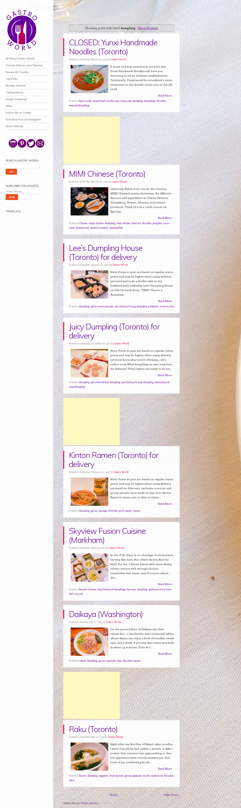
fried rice (136, 223)
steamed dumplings (79, 105)
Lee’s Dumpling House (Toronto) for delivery (105, 252)
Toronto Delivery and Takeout (24, 65)
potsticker (153, 306)
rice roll (78, 593)
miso (119, 660)
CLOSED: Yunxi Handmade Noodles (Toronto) (113, 46)
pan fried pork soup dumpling (131, 306)
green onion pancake (102, 306)
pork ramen (125, 510)
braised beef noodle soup (106, 100)
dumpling (138, 100)
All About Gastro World (20, 58)
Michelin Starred (15, 85)
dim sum (131, 589)
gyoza (94, 510)
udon (72, 780)
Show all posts (148, 28)
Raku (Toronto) (93, 729)
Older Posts (171, 795)
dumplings (149, 100)
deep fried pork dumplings (111, 589)
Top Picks (12, 79)
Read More (165, 95)
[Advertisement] (91, 140)
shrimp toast (82, 227)
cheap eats (125, 100)
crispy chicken (96, 223)
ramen (136, 510)
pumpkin (157, 223)
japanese (111, 660)
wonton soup (167, 306)
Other (9, 106)
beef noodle (85, 100)
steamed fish (116, 227)
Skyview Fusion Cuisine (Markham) (107, 535)
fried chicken (123, 223)
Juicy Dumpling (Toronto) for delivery (114, 331)
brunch (83, 589)
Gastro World (118, 59)
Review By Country (17, 72)
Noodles (160, 100)
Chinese (83, 223)
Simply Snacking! (16, 99)
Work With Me (14, 126)
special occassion (99, 227)
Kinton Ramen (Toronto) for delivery (113, 459)
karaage (102, 510)
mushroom (157, 775)
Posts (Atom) (89, 803)
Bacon (82, 775)
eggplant (103, 775)
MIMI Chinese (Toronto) (107, 174)
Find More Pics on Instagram (23, 119)
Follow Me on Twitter (18, 112)
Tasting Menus (14, 92)
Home (114, 795)
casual (82, 660)
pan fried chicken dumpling (105, 382)
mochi (146, 775)
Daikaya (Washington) (106, 614)
